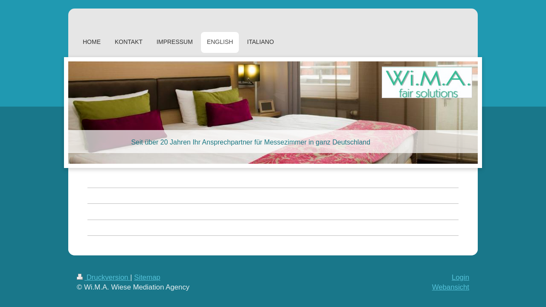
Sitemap (147, 277)
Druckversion (103, 277)
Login (460, 277)
